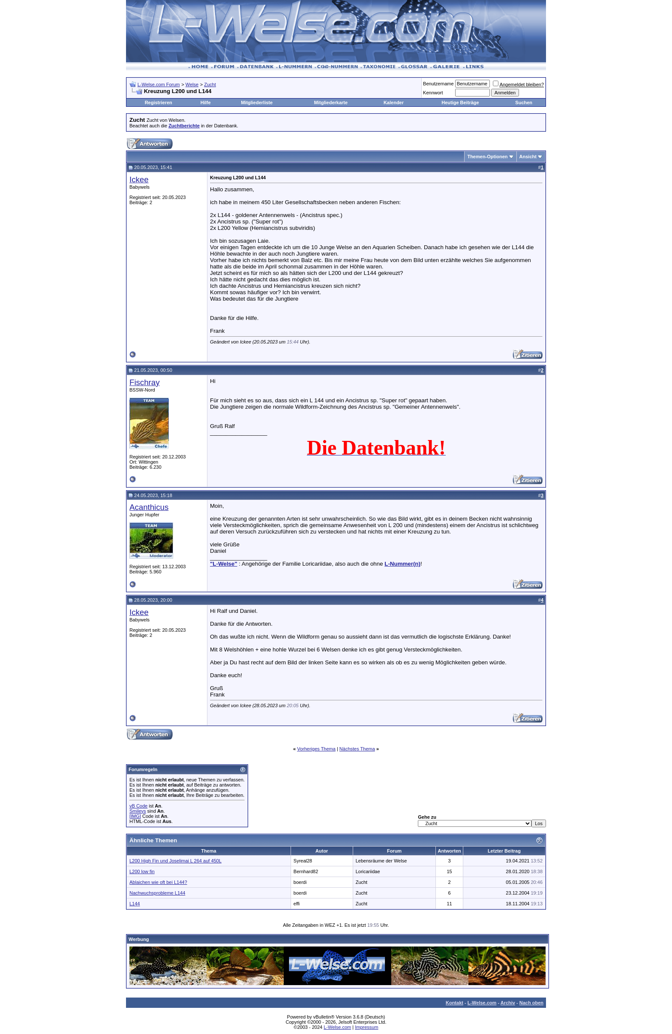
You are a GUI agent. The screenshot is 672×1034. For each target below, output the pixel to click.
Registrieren (158, 102)
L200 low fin (142, 871)
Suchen (523, 102)
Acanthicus (148, 507)
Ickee (139, 179)
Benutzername (438, 83)
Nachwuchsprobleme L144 (157, 892)
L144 (134, 903)
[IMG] (135, 816)
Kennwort (433, 92)
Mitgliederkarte (331, 102)
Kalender (394, 102)
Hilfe (206, 102)
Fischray (144, 382)
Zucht (210, 84)
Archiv (508, 1002)
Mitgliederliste (257, 102)
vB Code (138, 805)
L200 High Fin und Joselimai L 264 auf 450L (175, 860)
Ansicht (528, 156)
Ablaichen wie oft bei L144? (158, 882)
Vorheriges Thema (316, 748)
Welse (192, 84)
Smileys (137, 811)
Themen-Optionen (487, 156)
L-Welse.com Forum (159, 84)
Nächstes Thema (357, 748)
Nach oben (531, 1002)
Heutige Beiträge (460, 102)
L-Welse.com (482, 1002)
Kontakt (454, 1002)
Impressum (366, 1027)
